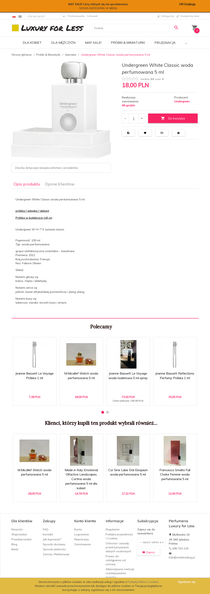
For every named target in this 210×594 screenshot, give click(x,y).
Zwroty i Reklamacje (56, 554)
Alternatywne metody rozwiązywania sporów (120, 573)
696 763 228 (178, 548)
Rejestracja (81, 539)
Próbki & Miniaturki (128, 43)
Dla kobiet (32, 43)
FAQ (45, 529)
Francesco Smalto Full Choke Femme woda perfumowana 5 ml (174, 474)
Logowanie (81, 534)
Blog (14, 544)
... (186, 43)
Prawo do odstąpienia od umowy (116, 560)
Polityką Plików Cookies (143, 582)
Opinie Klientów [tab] (59, 184)
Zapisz (148, 552)
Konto (78, 529)
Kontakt (48, 534)
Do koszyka (173, 118)
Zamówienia (82, 544)
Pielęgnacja (165, 43)
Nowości (17, 529)
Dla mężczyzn (63, 43)
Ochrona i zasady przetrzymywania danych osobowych (118, 547)
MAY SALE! (93, 43)
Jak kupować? (52, 539)
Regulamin (113, 529)
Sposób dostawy (54, 544)
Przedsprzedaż (21, 539)
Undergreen (182, 101)
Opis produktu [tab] (27, 184)
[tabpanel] (105, 253)
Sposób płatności (54, 549)
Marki (14, 549)
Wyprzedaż (19, 534)
